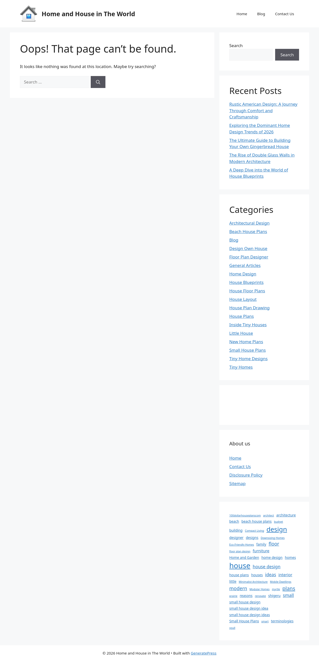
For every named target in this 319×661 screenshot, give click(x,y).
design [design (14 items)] (276, 529)
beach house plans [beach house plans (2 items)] (256, 521)
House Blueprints (246, 282)
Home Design (242, 274)
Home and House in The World (88, 13)
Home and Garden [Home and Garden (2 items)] (244, 557)
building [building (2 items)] (235, 530)
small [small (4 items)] (288, 595)
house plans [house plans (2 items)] (239, 575)
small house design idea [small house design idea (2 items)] (248, 608)
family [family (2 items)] (261, 544)
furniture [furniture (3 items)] (261, 551)
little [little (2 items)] (233, 581)
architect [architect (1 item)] (268, 515)
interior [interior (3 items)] (285, 575)
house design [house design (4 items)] (266, 567)
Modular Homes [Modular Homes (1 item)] (259, 589)
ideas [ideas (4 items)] (270, 575)
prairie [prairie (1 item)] (233, 596)
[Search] (98, 82)
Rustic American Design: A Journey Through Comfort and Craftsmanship (263, 110)
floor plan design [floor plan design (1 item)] (239, 551)
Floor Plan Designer (248, 257)
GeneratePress (203, 653)
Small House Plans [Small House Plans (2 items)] (244, 621)
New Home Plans (246, 341)
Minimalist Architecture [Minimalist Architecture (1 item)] (253, 581)
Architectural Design (249, 223)
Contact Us (284, 13)
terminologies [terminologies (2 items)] (282, 621)
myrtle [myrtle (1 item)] (276, 589)
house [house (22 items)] (239, 566)
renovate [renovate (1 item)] (260, 596)
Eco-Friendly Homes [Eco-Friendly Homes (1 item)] (241, 544)
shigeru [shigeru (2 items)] (274, 595)
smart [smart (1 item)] (264, 621)
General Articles (245, 265)
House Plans (241, 316)
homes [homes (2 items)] (290, 557)
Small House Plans (247, 350)
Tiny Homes (241, 367)
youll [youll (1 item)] (232, 628)
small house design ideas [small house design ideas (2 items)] (249, 614)
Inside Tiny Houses (248, 325)
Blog (261, 13)
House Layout (243, 299)
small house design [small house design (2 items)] (244, 602)
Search (236, 45)
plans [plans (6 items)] (288, 588)
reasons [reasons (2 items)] (246, 595)
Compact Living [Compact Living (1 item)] (254, 530)
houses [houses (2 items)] (257, 575)
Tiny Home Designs (248, 358)
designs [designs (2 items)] (252, 537)
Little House (241, 333)
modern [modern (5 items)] (238, 588)
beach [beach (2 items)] (234, 521)
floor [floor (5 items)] (274, 544)
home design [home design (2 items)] (272, 557)
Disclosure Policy (245, 475)
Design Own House (248, 248)
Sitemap (237, 483)
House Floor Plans (247, 291)
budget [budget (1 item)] (278, 521)
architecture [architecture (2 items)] (286, 515)
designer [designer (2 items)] (236, 537)
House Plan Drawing (249, 308)
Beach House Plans (248, 231)
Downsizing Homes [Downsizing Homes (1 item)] (273, 538)
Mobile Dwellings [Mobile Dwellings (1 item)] (280, 581)
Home (242, 13)
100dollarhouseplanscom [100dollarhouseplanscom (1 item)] (245, 515)
